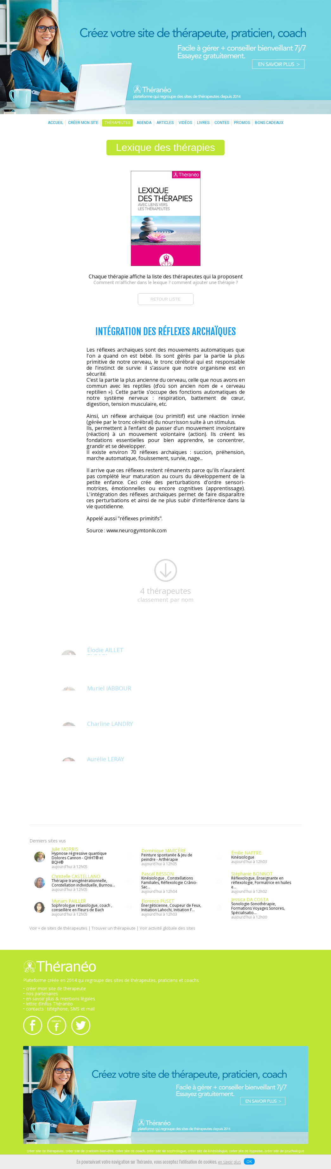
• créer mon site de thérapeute (54, 988)
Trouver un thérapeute (114, 928)
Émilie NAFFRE (246, 853)
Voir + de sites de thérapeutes (58, 928)
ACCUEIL (55, 122)
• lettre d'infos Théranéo (48, 1004)
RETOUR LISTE (165, 299)
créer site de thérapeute (45, 1151)
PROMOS (242, 122)
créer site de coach (130, 1151)
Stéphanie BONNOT (252, 874)
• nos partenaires (40, 993)
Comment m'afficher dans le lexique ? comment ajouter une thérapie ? (165, 282)
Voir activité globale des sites (167, 928)
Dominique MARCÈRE (163, 851)
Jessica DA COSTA (250, 899)
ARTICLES (165, 122)
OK (249, 1161)
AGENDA (144, 122)
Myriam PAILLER (69, 901)
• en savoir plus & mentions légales (59, 999)
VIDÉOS (185, 122)
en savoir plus (229, 1162)
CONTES (221, 122)
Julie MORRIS (65, 849)
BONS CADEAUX (269, 122)
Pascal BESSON (157, 874)
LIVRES (203, 122)
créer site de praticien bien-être (90, 1151)
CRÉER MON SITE (83, 122)
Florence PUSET (157, 901)
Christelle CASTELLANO (76, 876)
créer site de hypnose (246, 1151)
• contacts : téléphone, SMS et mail (59, 1009)
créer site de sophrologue (166, 1151)
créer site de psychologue (284, 1151)
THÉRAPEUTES (117, 122)
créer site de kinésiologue (207, 1151)
